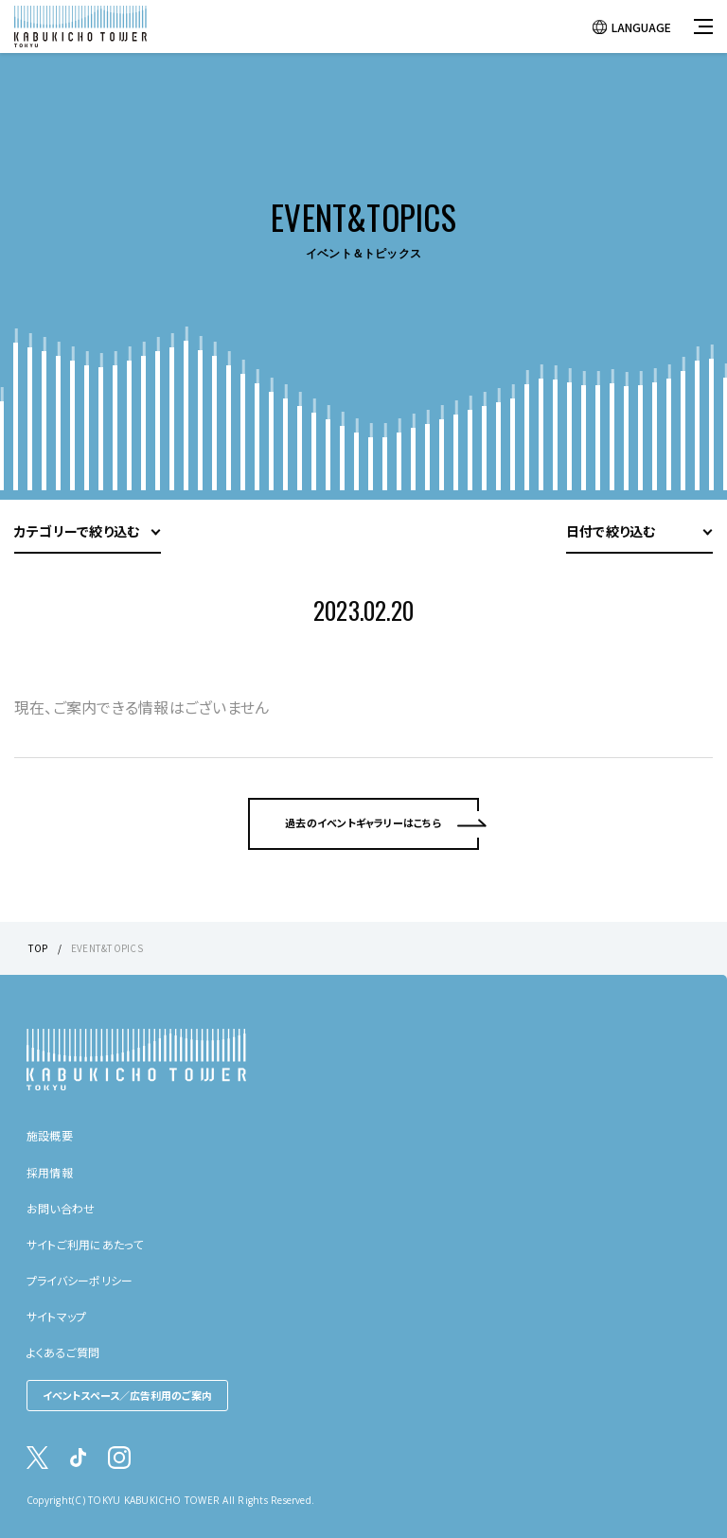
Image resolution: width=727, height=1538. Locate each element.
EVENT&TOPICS (107, 948)
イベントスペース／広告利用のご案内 (127, 1395)
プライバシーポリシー (80, 1280)
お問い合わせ (61, 1208)
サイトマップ (56, 1316)
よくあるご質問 (63, 1352)
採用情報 (50, 1172)
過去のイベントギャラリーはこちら (363, 859)
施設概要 (50, 1135)
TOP (38, 948)
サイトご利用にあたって (85, 1244)
